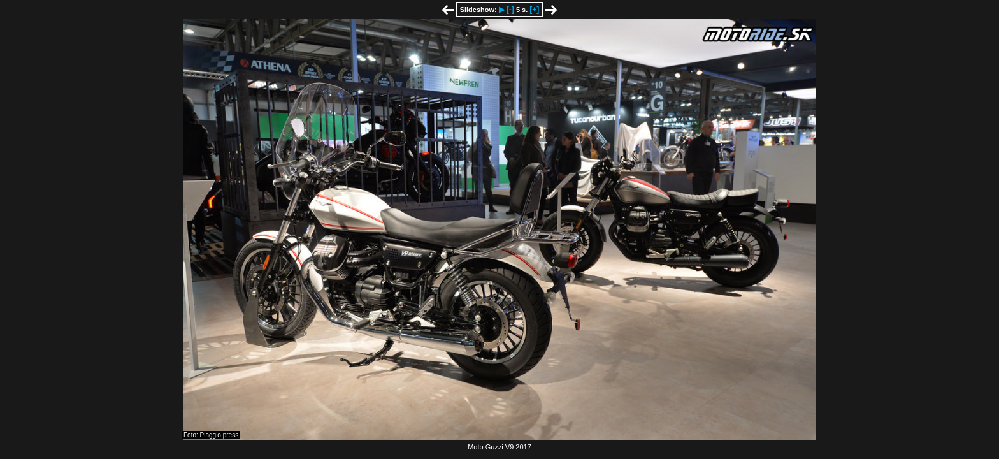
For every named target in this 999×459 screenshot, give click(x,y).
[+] (534, 9)
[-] (510, 9)
